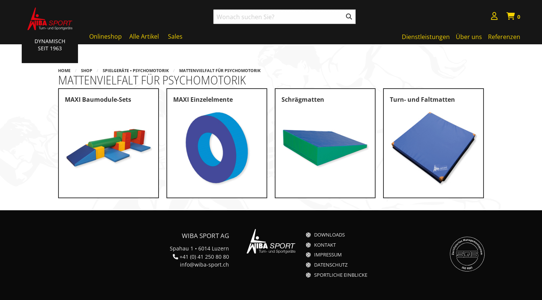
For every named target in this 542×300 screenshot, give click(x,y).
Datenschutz (330, 264)
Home (64, 70)
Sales (175, 36)
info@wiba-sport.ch (204, 264)
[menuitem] (494, 17)
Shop (86, 70)
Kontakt (325, 245)
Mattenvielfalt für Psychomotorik (220, 70)
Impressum (328, 254)
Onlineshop (105, 36)
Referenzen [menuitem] (504, 37)
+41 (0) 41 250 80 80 (204, 256)
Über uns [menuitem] (469, 37)
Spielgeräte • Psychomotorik (136, 70)
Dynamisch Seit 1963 (49, 45)
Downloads (329, 234)
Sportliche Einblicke (340, 275)
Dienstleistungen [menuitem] (426, 37)
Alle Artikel (144, 36)
